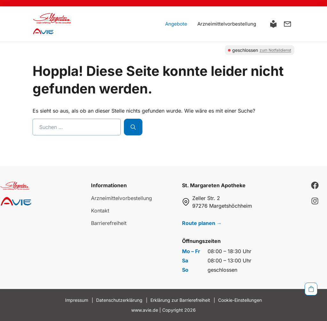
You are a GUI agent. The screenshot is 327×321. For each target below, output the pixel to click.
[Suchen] (133, 127)
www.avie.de (144, 310)
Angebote (176, 24)
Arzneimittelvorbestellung (226, 24)
